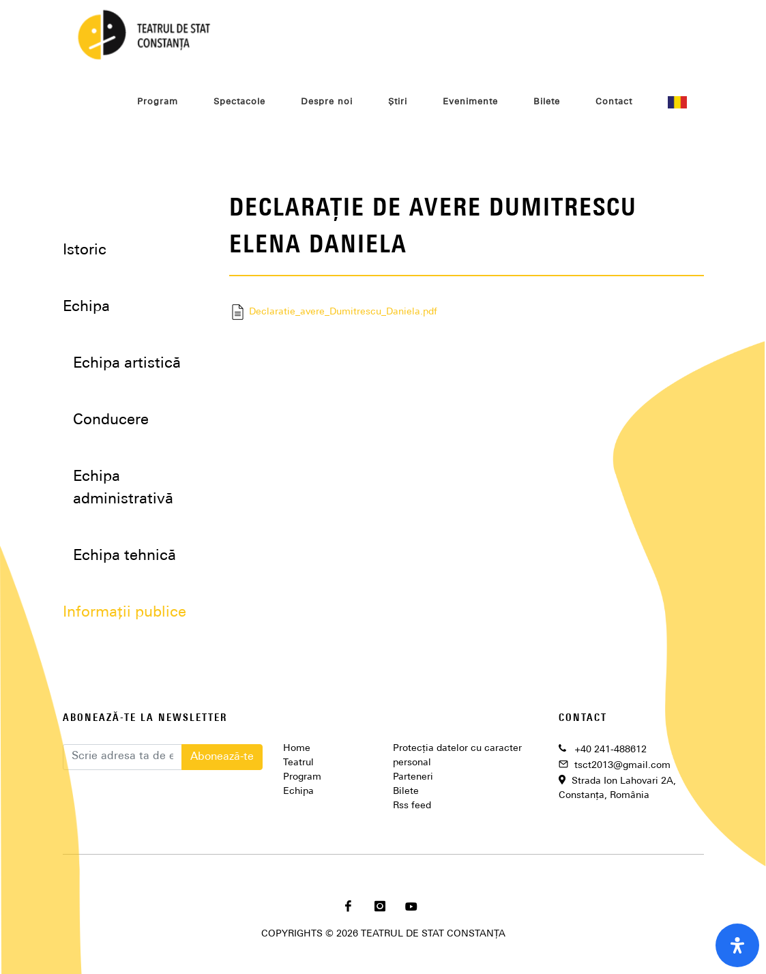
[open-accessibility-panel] (737, 945)
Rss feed (412, 806)
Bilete (406, 791)
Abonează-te (222, 757)
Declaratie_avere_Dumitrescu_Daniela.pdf (333, 312)
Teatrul (298, 763)
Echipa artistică (127, 364)
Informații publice (124, 613)
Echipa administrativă (123, 488)
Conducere (111, 420)
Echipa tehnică (124, 556)
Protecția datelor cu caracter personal (457, 755)
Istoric (84, 251)
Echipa (298, 791)
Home (296, 748)
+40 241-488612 (610, 750)
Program (302, 777)
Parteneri (413, 777)
